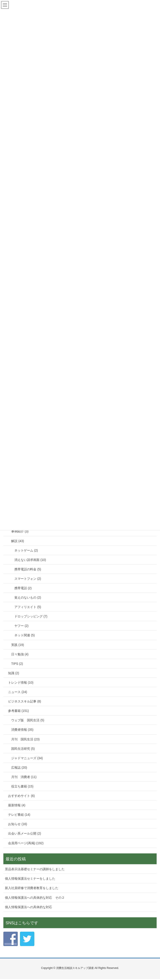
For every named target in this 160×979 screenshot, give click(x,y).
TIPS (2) (17, 663)
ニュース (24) (17, 692)
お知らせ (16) (17, 824)
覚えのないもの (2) (27, 597)
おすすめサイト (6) (21, 796)
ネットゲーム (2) (26, 550)
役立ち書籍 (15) (22, 786)
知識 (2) (13, 673)
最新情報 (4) (16, 805)
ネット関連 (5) (24, 635)
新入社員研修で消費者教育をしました (31, 888)
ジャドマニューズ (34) (27, 758)
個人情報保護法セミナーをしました (30, 878)
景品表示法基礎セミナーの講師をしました (35, 869)
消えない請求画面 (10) (30, 560)
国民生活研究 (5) (23, 748)
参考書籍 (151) (18, 711)
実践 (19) (17, 645)
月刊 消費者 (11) (24, 777)
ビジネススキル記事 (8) (24, 701)
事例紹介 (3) (19, 531)
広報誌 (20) (19, 767)
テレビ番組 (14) (19, 814)
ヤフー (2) (21, 626)
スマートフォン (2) (27, 578)
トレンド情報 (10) (20, 682)
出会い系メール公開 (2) (24, 833)
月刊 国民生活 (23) (25, 739)
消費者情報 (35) (22, 729)
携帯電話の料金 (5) (27, 569)
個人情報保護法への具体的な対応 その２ (35, 897)
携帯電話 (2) (23, 588)
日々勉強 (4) (19, 654)
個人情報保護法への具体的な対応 (28, 907)
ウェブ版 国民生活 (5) (27, 720)
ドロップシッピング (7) (30, 616)
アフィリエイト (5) (27, 607)
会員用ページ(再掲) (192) (26, 843)
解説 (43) (17, 541)
